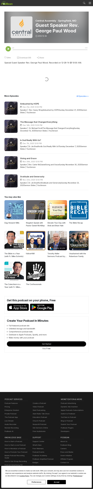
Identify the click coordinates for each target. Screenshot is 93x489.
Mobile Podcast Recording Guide (16, 456)
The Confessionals (33, 284)
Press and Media (66, 452)
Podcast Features (11, 404)
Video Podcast (38, 407)
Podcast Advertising (68, 404)
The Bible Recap (75, 223)
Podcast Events (38, 452)
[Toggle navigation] (90, 3)
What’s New (37, 445)
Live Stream (9, 421)
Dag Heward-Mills (11, 223)
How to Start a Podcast (13, 442)
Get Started (46, 344)
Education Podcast (39, 417)
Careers (63, 449)
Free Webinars (38, 449)
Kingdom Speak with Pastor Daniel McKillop (35, 224)
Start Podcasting (38, 410)
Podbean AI (9, 432)
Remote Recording (11, 428)
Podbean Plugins (67, 428)
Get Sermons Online (40, 428)
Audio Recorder (10, 425)
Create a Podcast (39, 404)
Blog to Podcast (66, 421)
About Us (63, 442)
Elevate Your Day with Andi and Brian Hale (56, 224)
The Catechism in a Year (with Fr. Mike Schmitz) (12, 286)
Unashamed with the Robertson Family (77, 255)
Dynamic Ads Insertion (69, 407)
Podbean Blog (65, 445)
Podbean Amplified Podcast (42, 459)
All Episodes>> (83, 96)
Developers (65, 432)
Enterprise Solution (11, 410)
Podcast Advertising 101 (13, 463)
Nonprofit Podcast (39, 425)
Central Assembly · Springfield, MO (55, 20)
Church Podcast (38, 421)
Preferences (36, 482)
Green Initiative (65, 456)
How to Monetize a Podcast (14, 449)
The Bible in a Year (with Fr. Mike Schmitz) (14, 255)
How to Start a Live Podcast (14, 445)
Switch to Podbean (67, 414)
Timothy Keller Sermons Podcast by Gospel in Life (57, 255)
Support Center (38, 442)
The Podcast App (11, 417)
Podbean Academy (39, 456)
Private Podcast (10, 414)
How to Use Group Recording (15, 459)
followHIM (30, 254)
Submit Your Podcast (68, 425)
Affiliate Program (66, 459)
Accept (56, 482)
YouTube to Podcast (68, 417)
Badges (35, 463)
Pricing (7, 407)
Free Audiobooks (39, 432)
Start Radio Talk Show (40, 414)
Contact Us (64, 463)
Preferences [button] (53, 476)
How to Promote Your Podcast (15, 452)
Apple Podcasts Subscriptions (71, 410)
